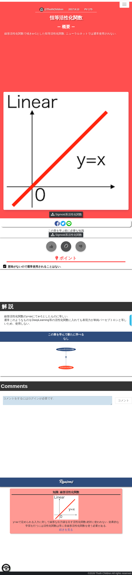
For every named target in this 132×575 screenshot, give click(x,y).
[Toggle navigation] (124, 4)
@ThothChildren (51, 9)
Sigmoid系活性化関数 (66, 234)
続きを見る (66, 529)
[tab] (6, 568)
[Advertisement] (66, 64)
